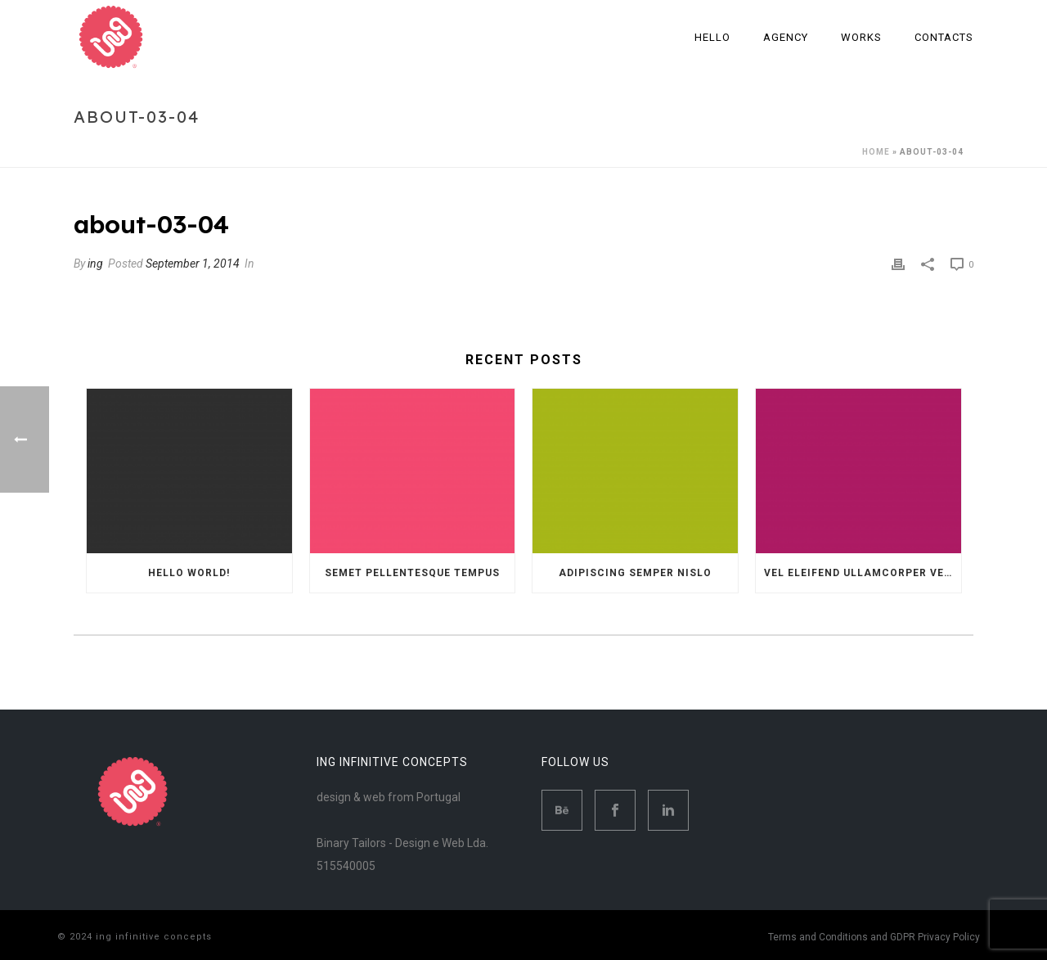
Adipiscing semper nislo (635, 573)
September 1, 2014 (193, 263)
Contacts (943, 37)
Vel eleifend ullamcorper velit (862, 573)
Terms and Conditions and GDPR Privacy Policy (874, 937)
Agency (785, 37)
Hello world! (189, 573)
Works (861, 37)
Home (876, 151)
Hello (712, 37)
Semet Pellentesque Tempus (412, 573)
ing (95, 263)
